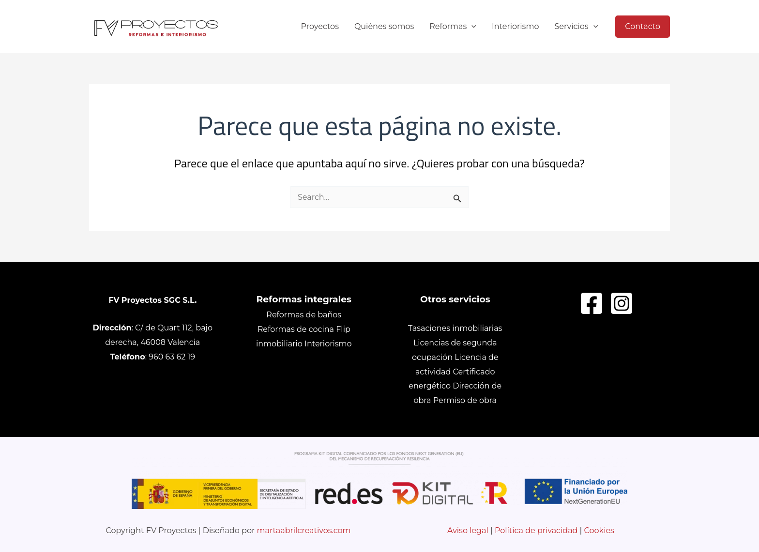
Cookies (599, 530)
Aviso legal (468, 530)
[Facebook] (591, 303)
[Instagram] (621, 303)
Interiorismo (328, 343)
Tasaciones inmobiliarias (455, 328)
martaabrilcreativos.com (304, 530)
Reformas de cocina (296, 329)
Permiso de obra (465, 400)
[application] (471, 26)
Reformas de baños (303, 314)
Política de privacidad (536, 530)
